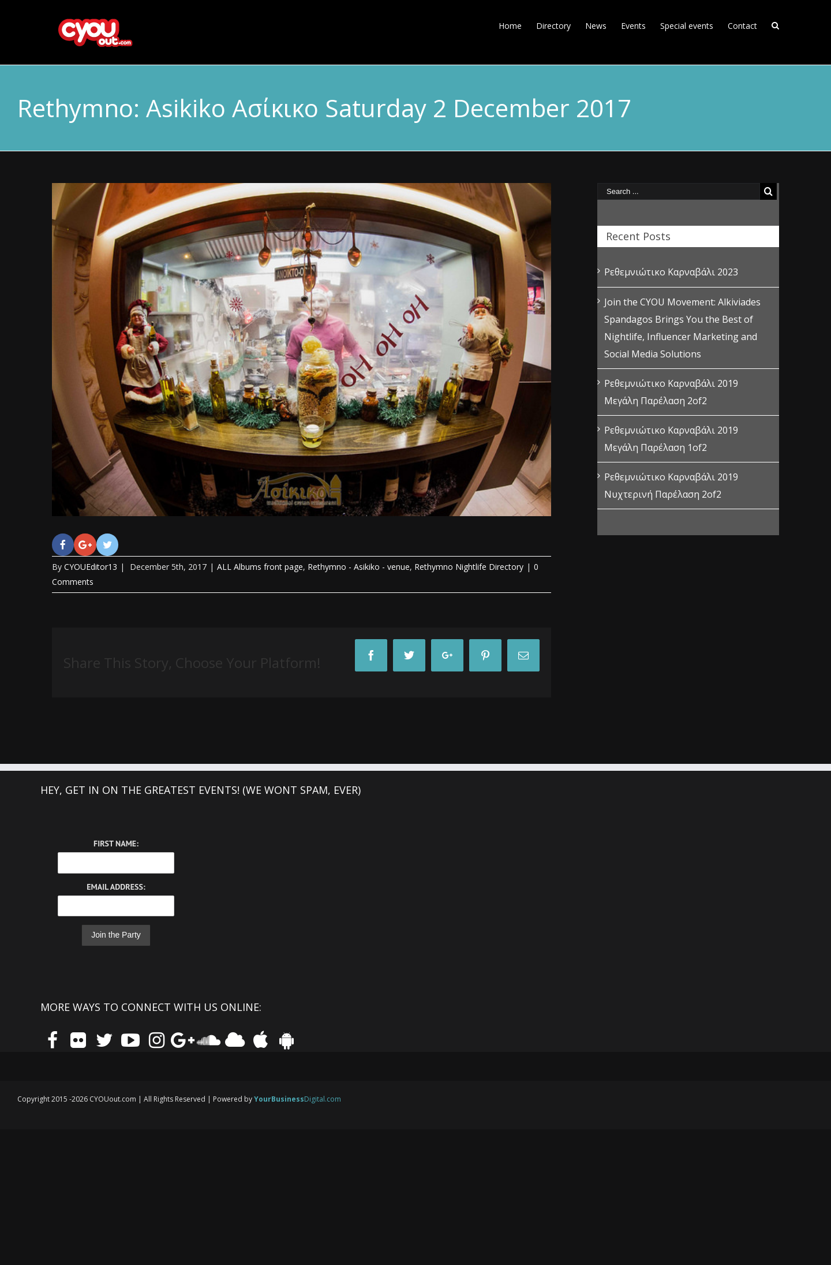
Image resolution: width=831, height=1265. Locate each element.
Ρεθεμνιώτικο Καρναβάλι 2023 (671, 272)
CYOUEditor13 (90, 566)
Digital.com (297, 1099)
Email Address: (116, 887)
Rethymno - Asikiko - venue (359, 566)
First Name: (115, 843)
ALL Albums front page (260, 566)
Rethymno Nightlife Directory (468, 566)
